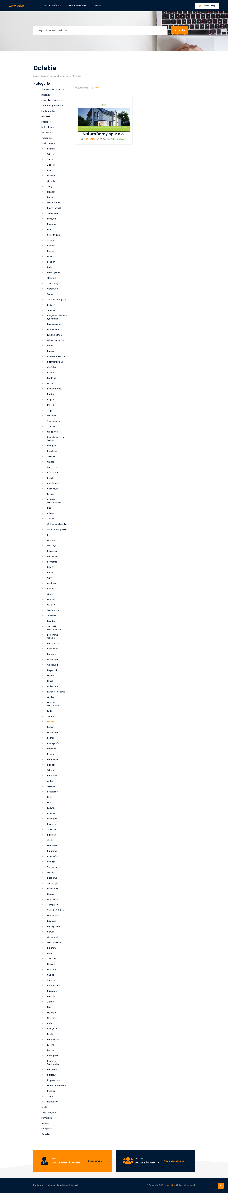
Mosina (50, 256)
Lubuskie (45, 116)
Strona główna (52, 5)
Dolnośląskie (47, 127)
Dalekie (51, 721)
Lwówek (51, 807)
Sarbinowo (52, 213)
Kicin (49, 797)
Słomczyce (53, 488)
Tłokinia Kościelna (56, 910)
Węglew (51, 604)
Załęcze (51, 456)
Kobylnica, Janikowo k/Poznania (57, 317)
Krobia (50, 727)
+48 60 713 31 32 (91, 139)
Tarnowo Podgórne (56, 299)
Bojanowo (52, 224)
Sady (49, 186)
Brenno (50, 953)
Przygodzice (53, 670)
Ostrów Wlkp (53, 483)
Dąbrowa (51, 675)
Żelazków (51, 958)
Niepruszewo (53, 1080)
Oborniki (51, 245)
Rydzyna (51, 218)
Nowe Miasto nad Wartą (56, 439)
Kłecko (50, 170)
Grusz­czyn (52, 659)
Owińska (51, 367)
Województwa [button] (76, 5)
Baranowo (52, 851)
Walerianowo (53, 610)
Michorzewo (53, 915)
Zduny (50, 159)
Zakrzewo (52, 164)
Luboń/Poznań (54, 334)
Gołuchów (52, 899)
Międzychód (53, 743)
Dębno (50, 494)
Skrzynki (51, 894)
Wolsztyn (51, 545)
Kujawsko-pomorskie (51, 100)
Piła (49, 229)
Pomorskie (46, 1117)
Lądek (50, 711)
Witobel (51, 770)
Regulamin (62, 1185)
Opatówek (52, 648)
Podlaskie (46, 121)
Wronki (50, 294)
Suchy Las (52, 467)
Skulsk (50, 681)
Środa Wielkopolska (57, 529)
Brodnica (51, 378)
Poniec (50, 588)
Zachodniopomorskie (52, 105)
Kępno (50, 251)
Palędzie (51, 764)
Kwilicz (50, 1023)
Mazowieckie (47, 132)
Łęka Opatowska (55, 340)
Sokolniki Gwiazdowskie (54, 628)
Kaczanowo (53, 1039)
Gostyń (51, 697)
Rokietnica (52, 759)
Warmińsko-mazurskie (52, 89)
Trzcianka (52, 426)
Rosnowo (51, 996)
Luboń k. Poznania (56, 691)
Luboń (50, 567)
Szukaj (179, 30)
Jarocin (51, 310)
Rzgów (50, 399)
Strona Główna (41, 76)
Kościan (51, 261)
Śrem (50, 345)
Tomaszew (52, 904)
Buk (49, 507)
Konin (50, 197)
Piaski (50, 1034)
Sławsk (50, 931)
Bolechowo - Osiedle (53, 636)
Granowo (51, 540)
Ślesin (50, 840)
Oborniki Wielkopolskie (54, 501)
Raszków (51, 1074)
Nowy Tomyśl (54, 208)
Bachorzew (52, 556)
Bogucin (51, 304)
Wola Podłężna (54, 942)
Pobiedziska (53, 643)
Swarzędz (52, 818)
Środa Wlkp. (53, 431)
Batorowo (52, 775)
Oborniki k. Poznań (56, 356)
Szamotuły (52, 283)
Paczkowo (52, 877)
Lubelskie (45, 94)
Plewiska (51, 191)
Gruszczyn (52, 732)
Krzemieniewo (54, 324)
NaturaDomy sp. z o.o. (103, 134)
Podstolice (52, 791)
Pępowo (51, 1050)
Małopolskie (47, 1128)
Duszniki (51, 1091)
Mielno (50, 754)
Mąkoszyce (52, 686)
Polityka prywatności (44, 1185)
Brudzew (51, 583)
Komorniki (52, 561)
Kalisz (50, 267)
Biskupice (52, 445)
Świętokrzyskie (48, 1112)
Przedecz (51, 621)
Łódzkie (45, 1123)
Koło (49, 534)
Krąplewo (51, 748)
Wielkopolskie (61, 76)
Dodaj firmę (207, 5)
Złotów (50, 240)
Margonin (52, 551)
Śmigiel (51, 461)
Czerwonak (52, 937)
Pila (49, 1007)
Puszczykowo (53, 272)
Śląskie (44, 1107)
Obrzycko (52, 1028)
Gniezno (51, 175)
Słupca (50, 974)
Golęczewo (52, 888)
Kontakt (96, 5)
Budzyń (51, 351)
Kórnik (50, 478)
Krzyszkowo (53, 1101)
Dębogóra (52, 1012)
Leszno (50, 383)
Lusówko (51, 1044)
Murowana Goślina (56, 1085)
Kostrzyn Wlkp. (54, 388)
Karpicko (51, 834)
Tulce (50, 1096)
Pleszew (51, 964)
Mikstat (51, 404)
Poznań (51, 148)
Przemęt (51, 921)
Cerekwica (52, 288)
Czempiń (51, 278)
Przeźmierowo (54, 329)
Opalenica (52, 664)
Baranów (51, 947)
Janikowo (52, 615)
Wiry (49, 577)
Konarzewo (52, 1069)
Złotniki (50, 1001)
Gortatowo (52, 969)
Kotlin (50, 572)
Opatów (51, 813)
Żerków (50, 518)
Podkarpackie (48, 111)
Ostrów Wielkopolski (57, 524)
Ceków (50, 372)
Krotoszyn (52, 654)
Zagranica (46, 138)
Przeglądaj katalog (176, 1161)
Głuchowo (52, 845)
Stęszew (51, 980)
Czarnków (52, 181)
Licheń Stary (53, 985)
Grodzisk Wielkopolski (53, 704)
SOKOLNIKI (52, 829)
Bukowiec (52, 991)
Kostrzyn (51, 824)
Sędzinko (51, 716)
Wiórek (50, 154)
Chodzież (51, 861)
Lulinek (50, 513)
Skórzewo (52, 1017)
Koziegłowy (52, 1055)
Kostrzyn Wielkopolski (53, 1063)
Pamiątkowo (53, 926)
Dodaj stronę (96, 1161)
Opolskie (45, 1134)
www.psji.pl (17, 6)
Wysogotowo (53, 202)
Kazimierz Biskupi (55, 361)
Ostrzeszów (53, 472)
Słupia (50, 410)
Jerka (50, 781)
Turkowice (52, 867)
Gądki (50, 594)
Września (51, 786)
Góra (49, 802)
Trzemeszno (53, 421)
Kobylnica (52, 451)
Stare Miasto (53, 234)
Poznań (51, 737)
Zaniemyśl (52, 883)
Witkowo (51, 415)
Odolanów (52, 856)
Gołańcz (51, 599)
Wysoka (51, 872)
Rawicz (50, 394)
